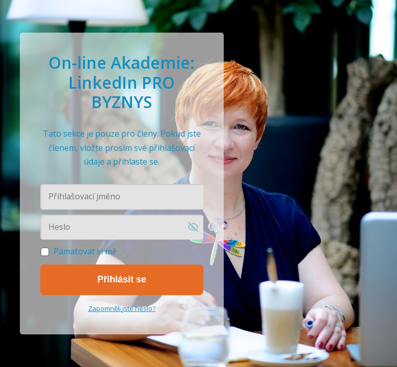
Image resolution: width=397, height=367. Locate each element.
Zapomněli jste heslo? (121, 308)
